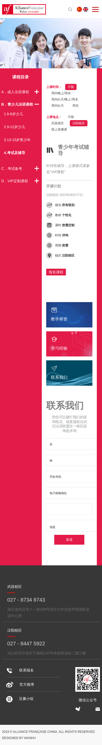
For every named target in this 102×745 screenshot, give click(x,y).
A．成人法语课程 (15, 92)
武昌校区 (57, 123)
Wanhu (30, 738)
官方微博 (20, 684)
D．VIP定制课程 (14, 181)
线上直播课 (59, 129)
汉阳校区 (78, 123)
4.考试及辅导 (14, 153)
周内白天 (57, 105)
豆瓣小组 (19, 699)
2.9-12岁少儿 (14, 127)
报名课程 (56, 272)
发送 (69, 540)
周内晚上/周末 (61, 93)
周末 (75, 105)
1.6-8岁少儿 (13, 114)
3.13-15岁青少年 (17, 140)
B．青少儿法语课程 (17, 104)
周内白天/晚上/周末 (64, 99)
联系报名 (20, 670)
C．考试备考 (11, 168)
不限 (71, 87)
